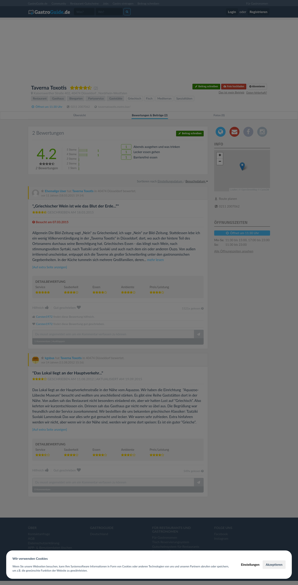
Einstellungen (250, 564)
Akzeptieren (274, 564)
